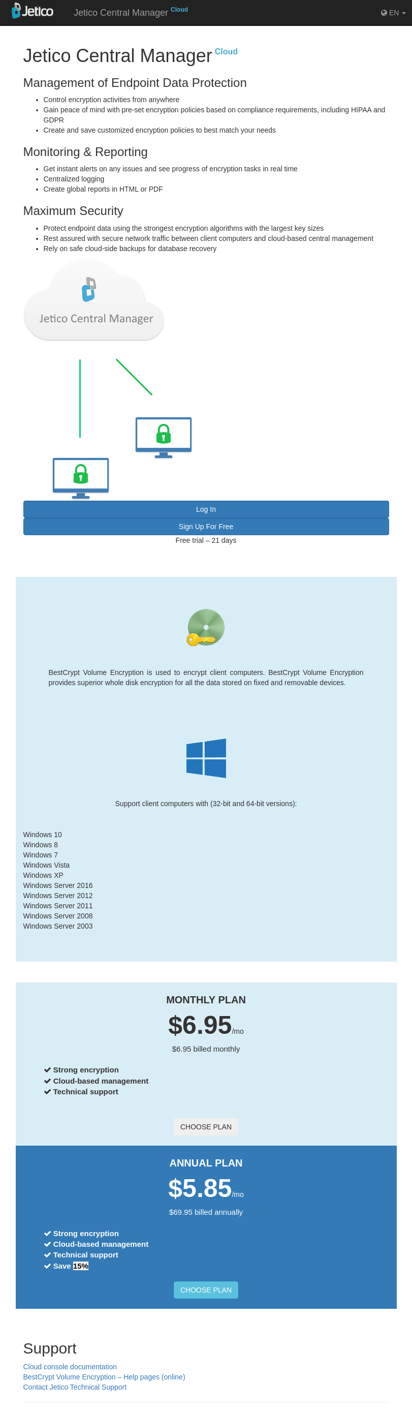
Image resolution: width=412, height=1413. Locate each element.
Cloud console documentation (70, 1367)
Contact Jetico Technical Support (75, 1387)
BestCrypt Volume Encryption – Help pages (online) (104, 1377)
